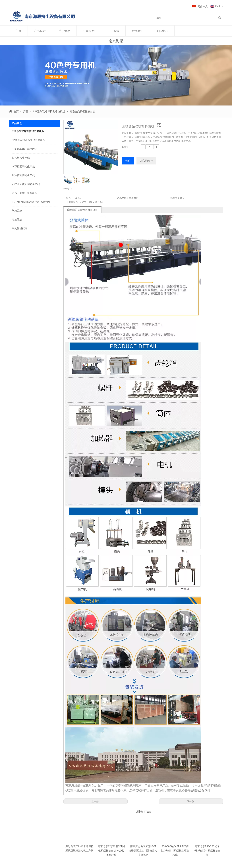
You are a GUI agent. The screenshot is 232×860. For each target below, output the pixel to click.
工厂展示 (113, 31)
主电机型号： (73, 201)
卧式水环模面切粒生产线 (26, 184)
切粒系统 (17, 210)
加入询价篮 (146, 160)
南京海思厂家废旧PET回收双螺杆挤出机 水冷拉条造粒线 (111, 851)
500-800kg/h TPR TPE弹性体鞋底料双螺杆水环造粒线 (175, 851)
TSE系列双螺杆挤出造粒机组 (28, 131)
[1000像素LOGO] (42, 16)
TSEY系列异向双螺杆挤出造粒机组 (31, 202)
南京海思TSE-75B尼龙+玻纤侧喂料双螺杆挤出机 (207, 851)
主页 (18, 31)
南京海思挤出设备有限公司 (82, 209)
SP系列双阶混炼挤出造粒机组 (28, 140)
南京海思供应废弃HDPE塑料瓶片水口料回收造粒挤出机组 (143, 851)
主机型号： (174, 197)
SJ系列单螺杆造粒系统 (24, 149)
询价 (127, 160)
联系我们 (138, 31)
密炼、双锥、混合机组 (24, 193)
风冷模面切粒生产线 (23, 175)
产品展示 (40, 31)
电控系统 (17, 219)
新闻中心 (162, 31)
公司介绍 (89, 31)
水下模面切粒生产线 (23, 166)
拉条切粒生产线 (21, 157)
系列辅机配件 (19, 228)
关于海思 (64, 31)
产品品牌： (123, 197)
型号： (69, 197)
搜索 (220, 18)
